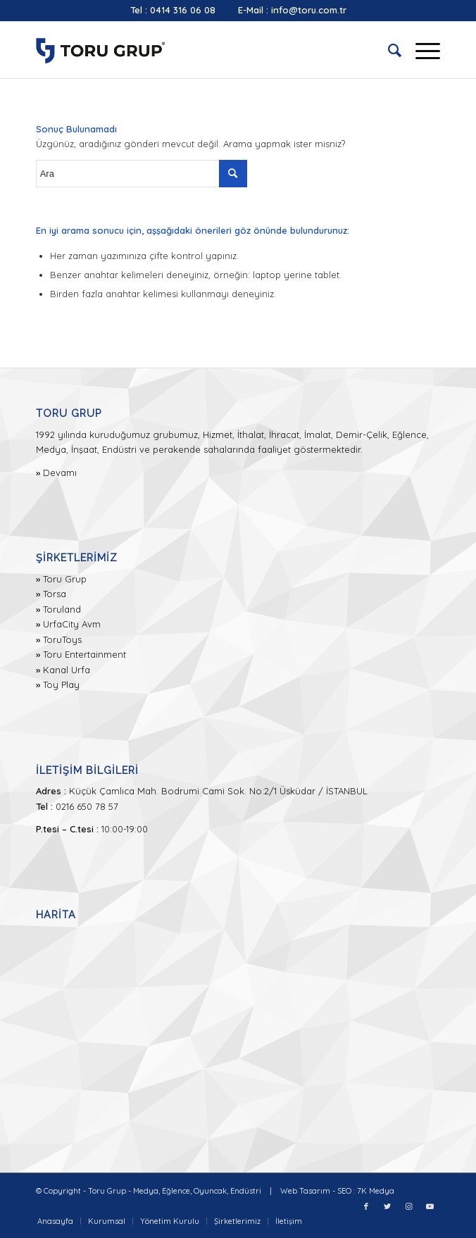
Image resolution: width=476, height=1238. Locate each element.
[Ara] (387, 50)
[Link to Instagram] (408, 1206)
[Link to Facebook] (366, 1206)
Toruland (62, 609)
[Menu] (420, 50)
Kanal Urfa (66, 669)
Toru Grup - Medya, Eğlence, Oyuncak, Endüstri (174, 1191)
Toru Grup (65, 578)
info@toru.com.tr (308, 9)
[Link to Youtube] (429, 1206)
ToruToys (62, 639)
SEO (344, 1191)
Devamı (60, 472)
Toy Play (61, 684)
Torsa (54, 593)
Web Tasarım (305, 1191)
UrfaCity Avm (72, 624)
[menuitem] (387, 50)
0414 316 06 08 (182, 9)
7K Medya (375, 1191)
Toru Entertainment (84, 654)
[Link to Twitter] (387, 1206)
